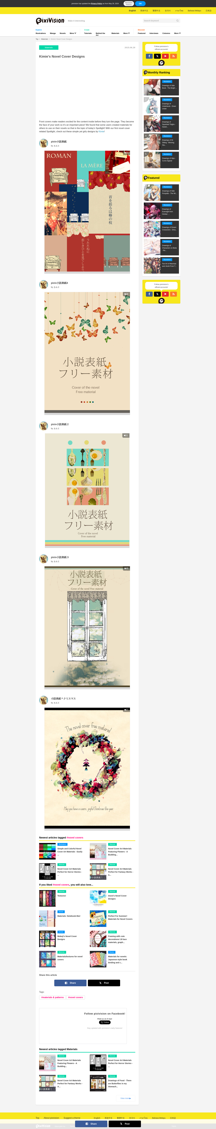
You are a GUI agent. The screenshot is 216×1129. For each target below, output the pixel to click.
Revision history (129, 4)
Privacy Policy (96, 4)
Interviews (154, 33)
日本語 (208, 11)
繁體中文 (156, 11)
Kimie (101, 131)
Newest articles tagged (61, 837)
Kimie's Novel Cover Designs (61, 39)
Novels (63, 33)
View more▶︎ (125, 1098)
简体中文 (144, 11)
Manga (53, 33)
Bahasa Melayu (194, 11)
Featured (141, 33)
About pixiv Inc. (60, 1126)
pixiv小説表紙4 (59, 283)
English (132, 11)
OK (140, 3)
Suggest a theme (72, 1118)
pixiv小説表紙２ (60, 424)
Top (37, 39)
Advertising (100, 1126)
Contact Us (88, 1126)
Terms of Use (75, 1126)
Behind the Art (100, 34)
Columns (166, 33)
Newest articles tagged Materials (58, 1049)
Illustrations (41, 33)
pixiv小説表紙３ (60, 557)
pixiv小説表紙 (59, 141)
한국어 (168, 11)
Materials (115, 33)
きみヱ (56, 146)
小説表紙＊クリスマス (63, 698)
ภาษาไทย (179, 11)
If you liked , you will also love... (66, 884)
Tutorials (88, 33)
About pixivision (51, 1118)
